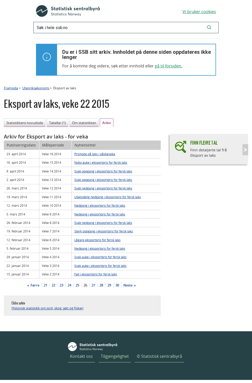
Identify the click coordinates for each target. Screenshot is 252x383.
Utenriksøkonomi (36, 88)
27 (93, 285)
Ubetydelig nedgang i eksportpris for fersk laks (107, 197)
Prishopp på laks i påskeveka (94, 154)
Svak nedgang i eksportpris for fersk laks (103, 188)
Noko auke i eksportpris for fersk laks (100, 162)
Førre (34, 285)
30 (117, 285)
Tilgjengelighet (115, 356)
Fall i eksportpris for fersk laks (95, 274)
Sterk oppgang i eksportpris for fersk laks (103, 231)
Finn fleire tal (204, 143)
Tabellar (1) (57, 122)
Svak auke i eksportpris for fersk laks (100, 257)
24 (69, 285)
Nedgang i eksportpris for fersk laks (99, 205)
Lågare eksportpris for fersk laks (97, 240)
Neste (128, 285)
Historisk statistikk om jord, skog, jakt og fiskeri (47, 308)
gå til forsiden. (168, 66)
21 (45, 285)
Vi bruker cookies (199, 11)
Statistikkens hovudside (24, 122)
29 (109, 285)
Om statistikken (84, 122)
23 (61, 285)
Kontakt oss (81, 356)
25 (77, 285)
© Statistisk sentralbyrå (159, 356)
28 (101, 285)
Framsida (11, 88)
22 (53, 285)
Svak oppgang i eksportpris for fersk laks (103, 171)
